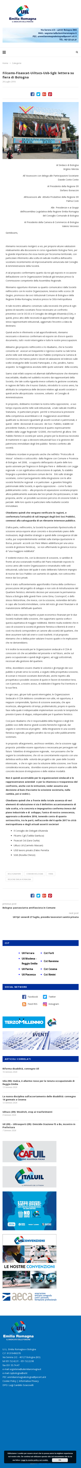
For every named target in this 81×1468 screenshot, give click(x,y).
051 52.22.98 (27, 1361)
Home (5, 63)
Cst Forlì (49, 953)
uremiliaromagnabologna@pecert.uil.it (26, 1377)
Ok (60, 1460)
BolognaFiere (14, 874)
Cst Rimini (49, 974)
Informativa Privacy (29, 1380)
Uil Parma (27, 969)
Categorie (16, 63)
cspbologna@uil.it (18, 1373)
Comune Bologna (34, 874)
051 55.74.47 (12, 1365)
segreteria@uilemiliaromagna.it (25, 1369)
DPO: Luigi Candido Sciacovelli (18, 1385)
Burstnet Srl (45, 1463)
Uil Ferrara (28, 953)
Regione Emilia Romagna (19, 879)
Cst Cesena (50, 969)
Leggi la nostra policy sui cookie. (34, 1460)
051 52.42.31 (12, 1361)
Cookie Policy (9, 1380)
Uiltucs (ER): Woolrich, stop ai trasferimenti (27, 1111)
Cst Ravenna (51, 961)
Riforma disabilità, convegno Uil (21, 1068)
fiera (51, 874)
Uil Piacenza (29, 974)
